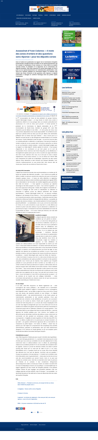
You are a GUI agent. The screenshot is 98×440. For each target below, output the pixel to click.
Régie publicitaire (25, 428)
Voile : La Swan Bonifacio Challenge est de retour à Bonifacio (74, 24)
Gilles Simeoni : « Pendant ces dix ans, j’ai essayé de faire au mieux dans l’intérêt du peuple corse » (35, 383)
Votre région (52, 15)
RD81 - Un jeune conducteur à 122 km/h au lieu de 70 (39, 23)
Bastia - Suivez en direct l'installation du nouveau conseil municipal (72, 170)
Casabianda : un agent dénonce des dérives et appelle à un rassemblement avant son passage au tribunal (73, 148)
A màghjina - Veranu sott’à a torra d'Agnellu (33, 389)
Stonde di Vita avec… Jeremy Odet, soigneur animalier (21, 23)
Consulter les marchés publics (23, 18)
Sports (46, 15)
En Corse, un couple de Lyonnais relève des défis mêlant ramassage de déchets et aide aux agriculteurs (72, 157)
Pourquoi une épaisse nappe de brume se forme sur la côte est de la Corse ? (73, 164)
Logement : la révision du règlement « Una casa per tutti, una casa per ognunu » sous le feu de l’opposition (36, 399)
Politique (34, 15)
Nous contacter (45, 428)
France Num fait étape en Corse (70, 112)
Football (40, 15)
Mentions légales (36, 428)
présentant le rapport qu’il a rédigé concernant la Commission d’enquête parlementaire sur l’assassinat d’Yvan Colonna (36, 116)
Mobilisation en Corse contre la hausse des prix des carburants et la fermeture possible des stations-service (73, 139)
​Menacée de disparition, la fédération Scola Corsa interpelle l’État (57, 24)
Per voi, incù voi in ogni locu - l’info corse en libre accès (49, 5)
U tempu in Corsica (24, 393)
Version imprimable (43, 415)
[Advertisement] (36, 40)
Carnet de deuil (36, 18)
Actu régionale (20, 15)
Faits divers (28, 15)
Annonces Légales (66, 15)
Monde (58, 15)
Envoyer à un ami (29, 415)
